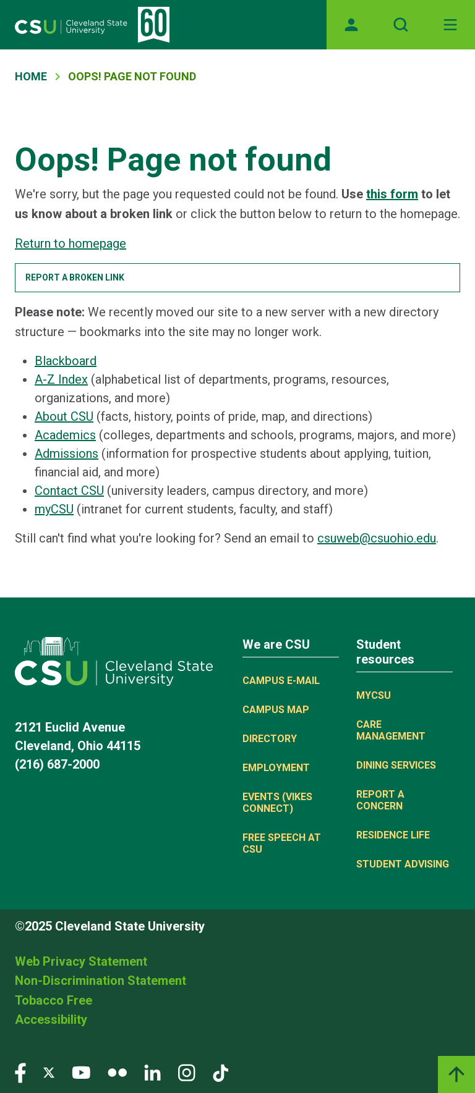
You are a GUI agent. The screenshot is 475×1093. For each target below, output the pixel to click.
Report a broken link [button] (74, 277)
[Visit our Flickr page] (117, 1072)
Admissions (66, 453)
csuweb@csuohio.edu (376, 538)
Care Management (391, 730)
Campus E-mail (281, 680)
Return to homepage (70, 243)
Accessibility (51, 1019)
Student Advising (402, 864)
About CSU (64, 416)
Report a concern (380, 800)
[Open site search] (401, 24)
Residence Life (393, 835)
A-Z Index (61, 379)
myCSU (54, 509)
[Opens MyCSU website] (351, 24)
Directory (269, 739)
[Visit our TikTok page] (220, 1072)
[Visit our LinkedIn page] (152, 1072)
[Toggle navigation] (450, 24)
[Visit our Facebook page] (20, 1072)
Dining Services (396, 765)
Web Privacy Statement (81, 961)
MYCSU (373, 695)
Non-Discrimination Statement (100, 980)
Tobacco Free (53, 1000)
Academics (65, 435)
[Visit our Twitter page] (48, 1072)
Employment (276, 768)
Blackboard (65, 360)
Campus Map (275, 709)
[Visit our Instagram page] (186, 1072)
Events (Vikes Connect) (277, 802)
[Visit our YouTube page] (81, 1072)
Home (31, 76)
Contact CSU (69, 490)
